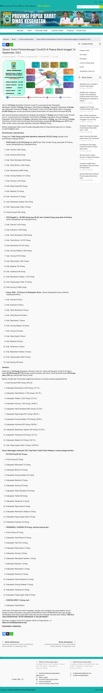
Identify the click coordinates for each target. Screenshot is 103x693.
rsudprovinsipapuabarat (80, 675)
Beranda (20, 31)
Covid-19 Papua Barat (26, 39)
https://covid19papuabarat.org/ (14, 622)
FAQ (96, 2)
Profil (29, 31)
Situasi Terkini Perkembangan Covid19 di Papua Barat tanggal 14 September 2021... (64, 39)
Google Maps (17, 679)
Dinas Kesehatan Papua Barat (49, 683)
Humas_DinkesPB (45, 681)
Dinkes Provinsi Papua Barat (48, 662)
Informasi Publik (41, 31)
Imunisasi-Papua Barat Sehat (48, 679)
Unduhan (70, 31)
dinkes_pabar (43, 677)
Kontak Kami (81, 31)
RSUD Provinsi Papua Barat (82, 662)
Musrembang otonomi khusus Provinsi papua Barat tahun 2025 (89, 176)
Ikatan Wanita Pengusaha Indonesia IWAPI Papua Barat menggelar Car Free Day (89, 117)
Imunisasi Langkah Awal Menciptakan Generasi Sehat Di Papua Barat (89, 165)
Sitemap (101, 2)
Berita (14, 39)
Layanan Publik (57, 31)
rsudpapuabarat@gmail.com (82, 673)
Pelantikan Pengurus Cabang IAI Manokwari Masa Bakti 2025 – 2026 (89, 128)
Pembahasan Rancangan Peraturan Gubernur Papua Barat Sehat (88, 147)
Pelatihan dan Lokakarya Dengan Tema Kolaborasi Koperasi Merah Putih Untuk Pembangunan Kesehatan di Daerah (89, 97)
